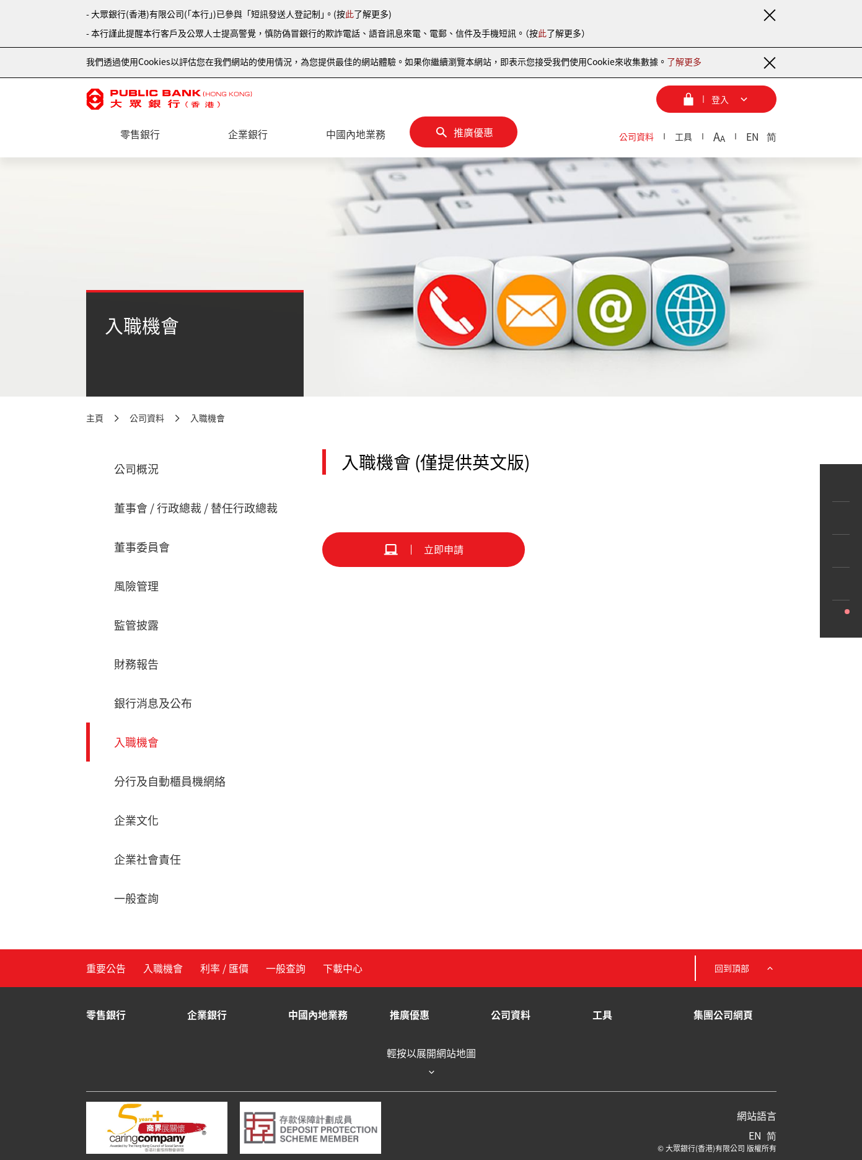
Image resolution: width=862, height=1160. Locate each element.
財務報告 (136, 664)
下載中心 (343, 967)
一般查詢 (136, 898)
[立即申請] (423, 549)
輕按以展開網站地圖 (431, 1062)
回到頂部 (745, 968)
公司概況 (136, 468)
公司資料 (636, 136)
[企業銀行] (248, 134)
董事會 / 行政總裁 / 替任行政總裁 (196, 507)
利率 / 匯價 (224, 967)
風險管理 (136, 586)
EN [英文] (752, 136)
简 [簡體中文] (771, 136)
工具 (683, 136)
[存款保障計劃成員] (310, 1128)
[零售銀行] (140, 134)
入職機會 (207, 417)
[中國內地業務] (356, 134)
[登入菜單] (716, 99)
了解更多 (684, 61)
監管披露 (136, 625)
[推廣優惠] (463, 131)
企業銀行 (207, 1014)
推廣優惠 (409, 1014)
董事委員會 (142, 546)
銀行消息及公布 (153, 703)
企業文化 (136, 820)
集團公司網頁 (723, 1014)
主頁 (94, 417)
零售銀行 (106, 1014)
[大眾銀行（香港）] (169, 99)
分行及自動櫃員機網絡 (170, 781)
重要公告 (106, 967)
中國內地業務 (318, 1014)
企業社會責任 (147, 859)
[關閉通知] (769, 14)
